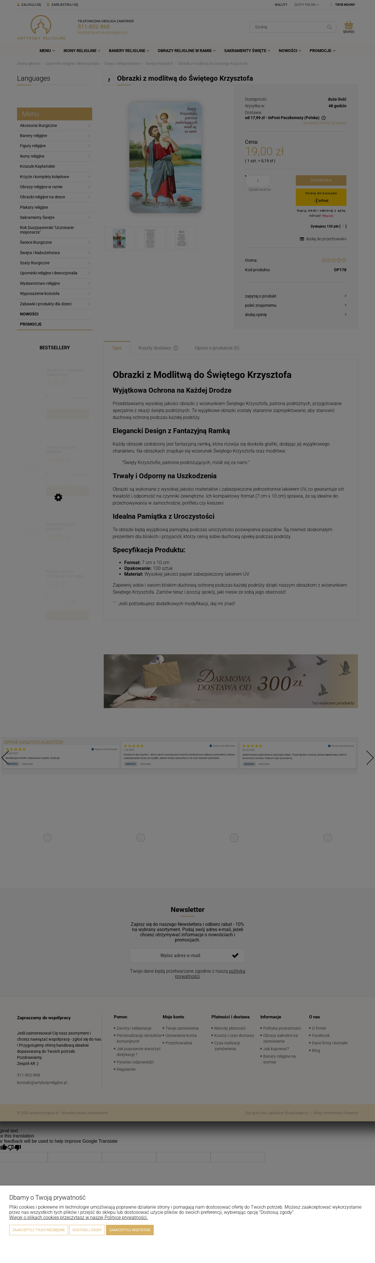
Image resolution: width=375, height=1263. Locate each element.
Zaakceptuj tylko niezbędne (38, 1230)
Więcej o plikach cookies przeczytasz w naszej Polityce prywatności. (78, 1217)
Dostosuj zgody (87, 1230)
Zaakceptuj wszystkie (130, 1230)
